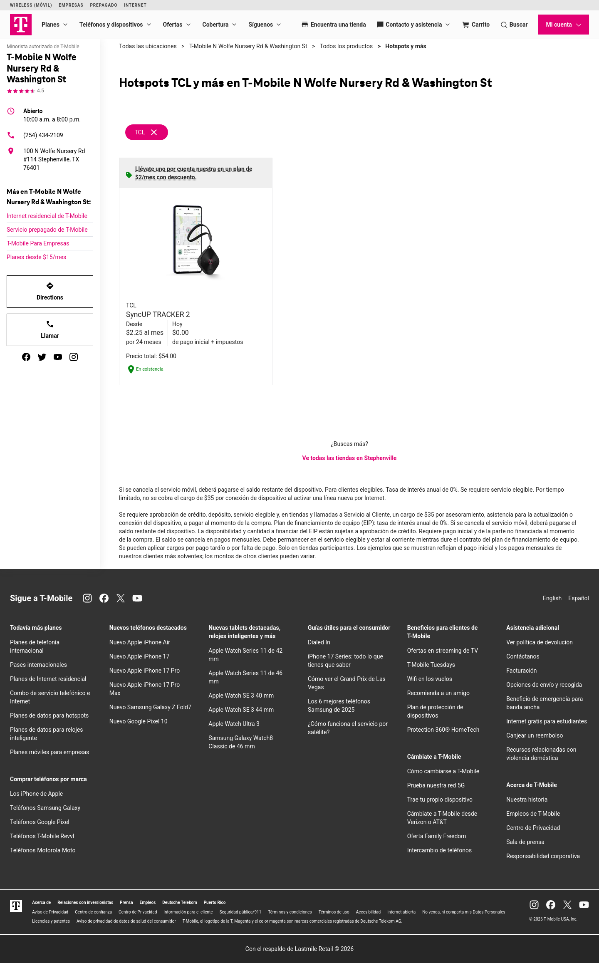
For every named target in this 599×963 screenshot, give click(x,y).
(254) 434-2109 (35, 135)
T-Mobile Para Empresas (38, 243)
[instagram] (74, 357)
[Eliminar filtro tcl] (154, 132)
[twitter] (42, 357)
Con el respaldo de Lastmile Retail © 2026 (299, 949)
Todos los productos (346, 46)
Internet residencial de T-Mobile (47, 216)
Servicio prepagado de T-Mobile (47, 229)
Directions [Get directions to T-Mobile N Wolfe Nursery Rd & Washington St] (50, 291)
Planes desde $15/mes (36, 257)
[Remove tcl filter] (147, 132)
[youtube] (58, 357)
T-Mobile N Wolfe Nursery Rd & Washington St (248, 46)
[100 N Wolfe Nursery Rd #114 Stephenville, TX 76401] (50, 159)
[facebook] (26, 357)
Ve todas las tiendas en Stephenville (349, 458)
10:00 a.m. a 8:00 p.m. (52, 115)
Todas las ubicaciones (148, 46)
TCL (139, 132)
